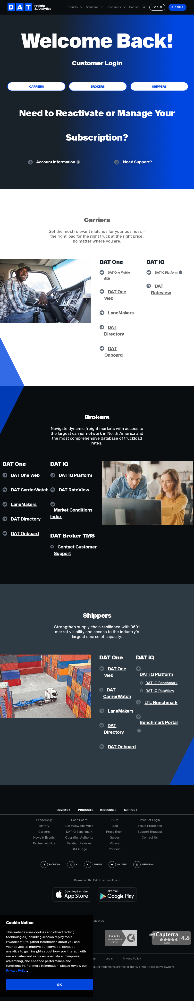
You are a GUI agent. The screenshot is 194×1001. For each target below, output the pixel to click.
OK (59, 984)
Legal (109, 958)
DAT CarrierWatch (30, 489)
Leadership (44, 820)
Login (157, 7)
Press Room (114, 831)
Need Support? (137, 162)
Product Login (150, 820)
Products (74, 6)
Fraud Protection (150, 825)
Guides (115, 837)
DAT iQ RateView (159, 691)
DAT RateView (74, 489)
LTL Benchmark (160, 702)
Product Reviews (79, 843)
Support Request (150, 831)
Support (130, 809)
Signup (177, 7)
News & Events (44, 837)
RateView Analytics (79, 825)
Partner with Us (44, 843)
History (44, 825)
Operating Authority (79, 837)
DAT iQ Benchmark (161, 683)
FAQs (114, 820)
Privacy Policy (131, 958)
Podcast (115, 849)
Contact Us (150, 837)
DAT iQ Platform (166, 272)
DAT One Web (25, 475)
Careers (44, 831)
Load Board (79, 820)
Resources (116, 6)
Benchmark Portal (159, 722)
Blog (115, 825)
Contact (134, 6)
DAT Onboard (25, 533)
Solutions (94, 6)
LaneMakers (121, 312)
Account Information (55, 162)
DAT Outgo (79, 849)
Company (63, 809)
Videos (115, 843)
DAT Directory (26, 519)
